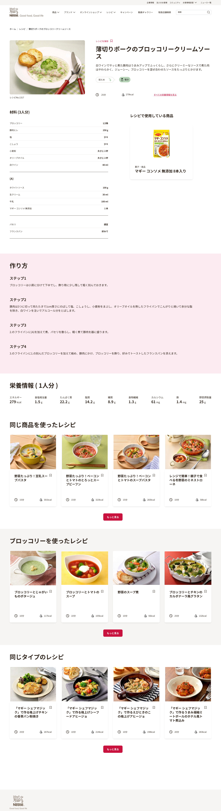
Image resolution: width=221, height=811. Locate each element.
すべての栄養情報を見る (165, 94)
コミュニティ (175, 2)
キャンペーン (126, 12)
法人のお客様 (161, 2)
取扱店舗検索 (164, 12)
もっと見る (113, 517)
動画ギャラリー (145, 12)
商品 (54, 12)
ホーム (13, 28)
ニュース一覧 (206, 2)
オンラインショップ (89, 12)
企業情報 (150, 2)
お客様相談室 (188, 2)
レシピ (109, 12)
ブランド (68, 12)
